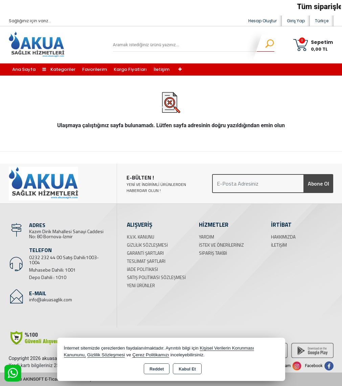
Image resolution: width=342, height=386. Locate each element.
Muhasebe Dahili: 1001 (52, 269)
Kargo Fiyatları (130, 69)
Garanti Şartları (145, 253)
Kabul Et (187, 369)
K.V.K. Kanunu (140, 236)
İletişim (161, 69)
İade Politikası (142, 269)
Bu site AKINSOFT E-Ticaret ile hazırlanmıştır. (52, 379)
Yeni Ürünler (141, 285)
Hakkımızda (283, 236)
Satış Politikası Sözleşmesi (156, 277)
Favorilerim (94, 69)
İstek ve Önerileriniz (221, 245)
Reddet (157, 369)
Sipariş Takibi (213, 253)
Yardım (206, 236)
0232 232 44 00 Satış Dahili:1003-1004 (64, 260)
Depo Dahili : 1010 (47, 277)
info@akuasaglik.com (50, 299)
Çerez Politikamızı (150, 354)
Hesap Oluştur (262, 21)
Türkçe (321, 21)
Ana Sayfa (24, 69)
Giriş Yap (296, 21)
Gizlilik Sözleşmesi (147, 245)
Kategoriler (58, 69)
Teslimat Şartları (146, 261)
